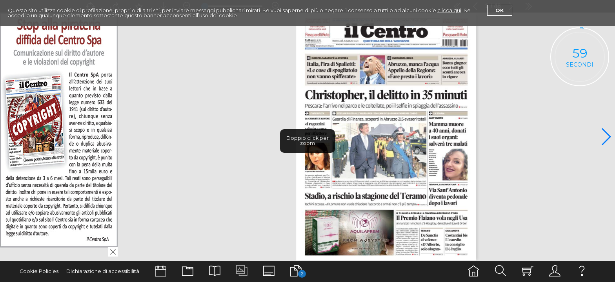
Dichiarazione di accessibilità (102, 271)
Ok (499, 10)
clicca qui (449, 10)
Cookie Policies (39, 271)
